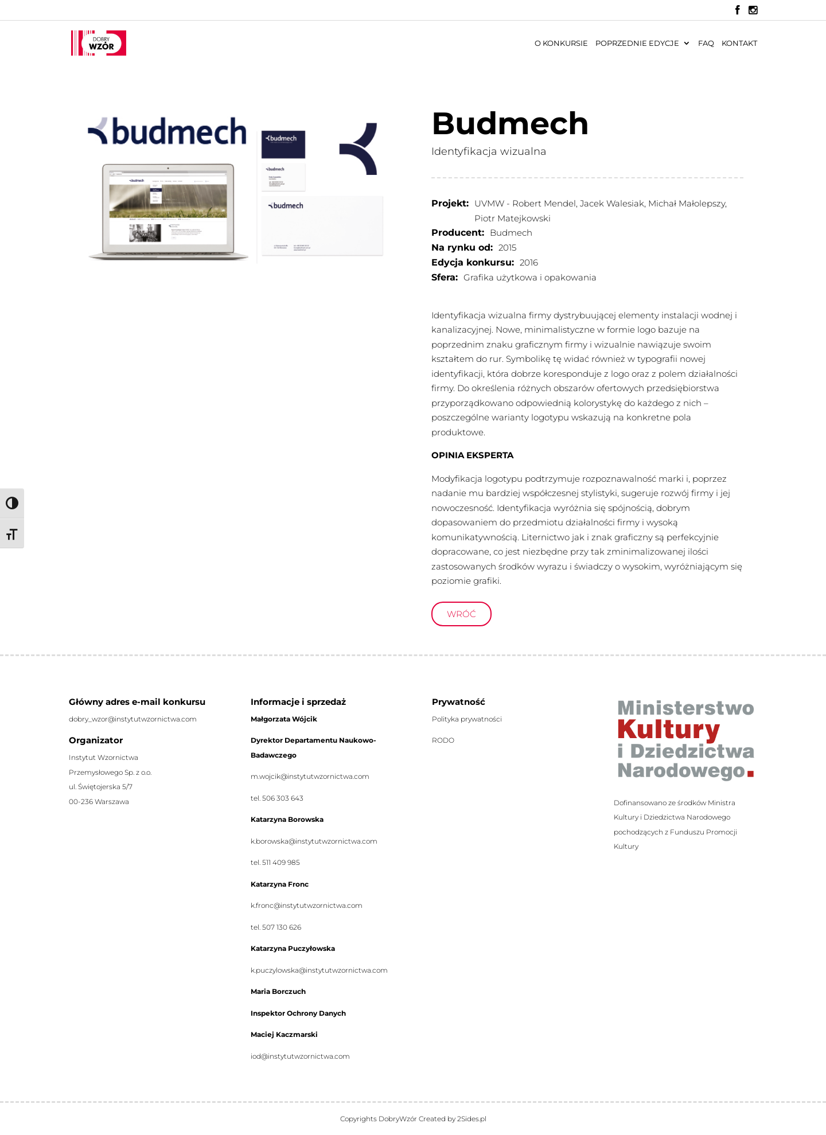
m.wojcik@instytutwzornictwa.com (310, 776)
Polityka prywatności (467, 719)
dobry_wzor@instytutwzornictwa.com (133, 719)
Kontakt (739, 43)
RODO (443, 740)
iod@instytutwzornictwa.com (300, 1056)
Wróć (461, 614)
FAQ (706, 43)
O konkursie (561, 43)
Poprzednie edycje (637, 43)
